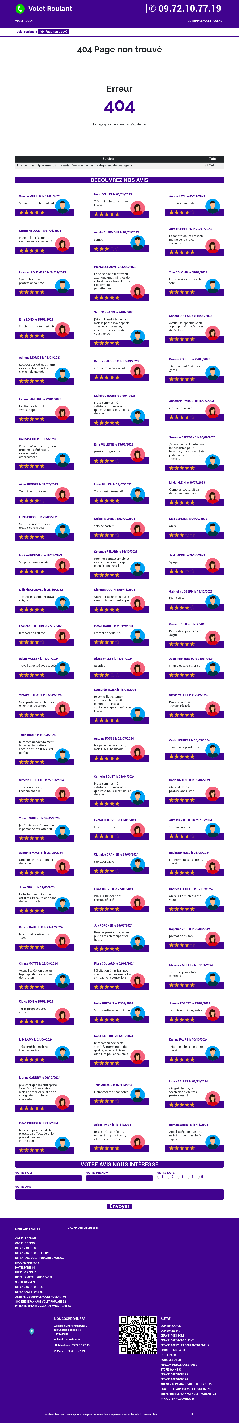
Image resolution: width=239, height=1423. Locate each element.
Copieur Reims (25, 1243)
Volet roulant (25, 20)
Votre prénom (97, 1173)
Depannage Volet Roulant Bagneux (39, 1257)
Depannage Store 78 (29, 1291)
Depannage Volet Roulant (206, 20)
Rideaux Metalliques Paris (33, 1277)
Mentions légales (27, 1229)
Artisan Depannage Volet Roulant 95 (40, 1296)
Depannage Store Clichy (32, 1253)
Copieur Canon (25, 1238)
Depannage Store (27, 1248)
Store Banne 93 (25, 1282)
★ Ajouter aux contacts (178, 1398)
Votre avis (23, 1187)
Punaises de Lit (25, 1272)
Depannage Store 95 (29, 1287)
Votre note (166, 1173)
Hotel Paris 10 (25, 1267)
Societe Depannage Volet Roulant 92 (40, 1301)
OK (191, 1414)
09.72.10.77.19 (81, 1345)
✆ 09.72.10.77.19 (185, 8)
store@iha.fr (73, 1339)
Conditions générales (83, 1228)
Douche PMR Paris (27, 1262)
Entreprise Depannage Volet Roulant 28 (43, 1306)
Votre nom (23, 1173)
